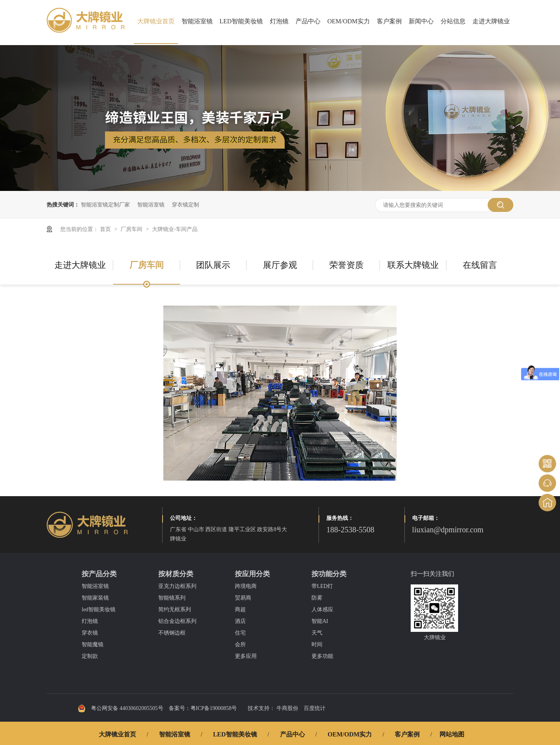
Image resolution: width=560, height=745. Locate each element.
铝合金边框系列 (177, 621)
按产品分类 (99, 574)
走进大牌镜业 (491, 21)
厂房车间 (132, 229)
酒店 (240, 621)
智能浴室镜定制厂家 (105, 204)
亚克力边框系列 (177, 586)
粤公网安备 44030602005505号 (120, 708)
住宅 (240, 633)
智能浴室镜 (197, 21)
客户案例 (389, 21)
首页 (106, 229)
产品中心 (308, 21)
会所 (240, 644)
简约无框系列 (174, 609)
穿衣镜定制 (185, 204)
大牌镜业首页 (156, 21)
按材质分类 (175, 574)
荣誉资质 (346, 265)
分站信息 (453, 21)
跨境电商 (246, 586)
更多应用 (246, 656)
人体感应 (322, 609)
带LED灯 (322, 586)
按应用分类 (252, 574)
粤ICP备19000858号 (214, 708)
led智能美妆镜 (99, 609)
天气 (317, 633)
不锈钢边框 (172, 633)
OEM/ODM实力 (348, 21)
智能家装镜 (95, 598)
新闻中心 (421, 21)
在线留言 (480, 265)
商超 (240, 609)
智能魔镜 (92, 644)
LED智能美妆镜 (241, 21)
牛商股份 (287, 708)
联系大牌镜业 (413, 265)
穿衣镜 (90, 633)
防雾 (317, 598)
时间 (317, 644)
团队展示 (213, 265)
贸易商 (243, 598)
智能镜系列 (172, 598)
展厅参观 (280, 265)
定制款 (90, 656)
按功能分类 (329, 574)
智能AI (320, 621)
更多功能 (322, 656)
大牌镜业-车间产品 (175, 229)
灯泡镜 (279, 21)
